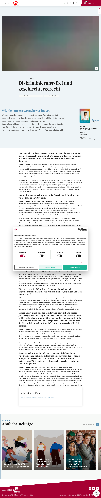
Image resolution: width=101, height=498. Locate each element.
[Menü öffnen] (79, 3)
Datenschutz (71, 495)
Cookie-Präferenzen (92, 495)
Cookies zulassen (75, 267)
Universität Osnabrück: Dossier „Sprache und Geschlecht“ (37, 398)
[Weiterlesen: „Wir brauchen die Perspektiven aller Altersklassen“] (49, 450)
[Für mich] (89, 3)
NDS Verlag (81, 495)
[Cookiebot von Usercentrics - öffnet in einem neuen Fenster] (79, 229)
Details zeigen (79, 262)
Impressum (62, 495)
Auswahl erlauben (50, 267)
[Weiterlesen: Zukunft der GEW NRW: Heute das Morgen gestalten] (17, 450)
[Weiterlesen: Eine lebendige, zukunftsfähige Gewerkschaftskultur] (81, 450)
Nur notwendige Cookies (26, 267)
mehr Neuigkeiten (91, 424)
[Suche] (67, 3)
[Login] (73, 3)
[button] (96, 68)
